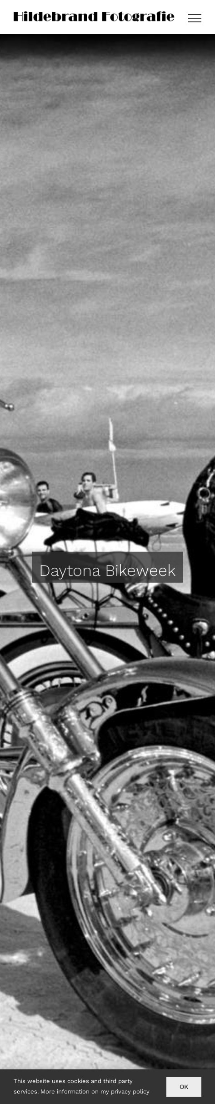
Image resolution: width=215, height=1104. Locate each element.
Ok (184, 1086)
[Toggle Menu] (194, 18)
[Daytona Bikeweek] (107, 569)
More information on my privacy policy (95, 1091)
